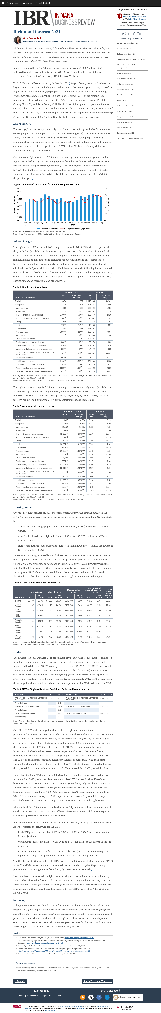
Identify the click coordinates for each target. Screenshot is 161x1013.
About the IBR (43, 2)
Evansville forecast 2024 (125, 89)
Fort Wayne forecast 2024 (125, 95)
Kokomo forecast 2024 (124, 111)
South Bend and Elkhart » (97, 981)
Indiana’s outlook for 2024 (126, 54)
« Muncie (20, 981)
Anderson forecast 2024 (125, 73)
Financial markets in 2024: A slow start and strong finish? (131, 66)
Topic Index (13, 2)
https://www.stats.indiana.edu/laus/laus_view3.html (44, 943)
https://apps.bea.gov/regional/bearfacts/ (79, 938)
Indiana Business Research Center (134, 16)
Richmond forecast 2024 (125, 133)
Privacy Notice (50, 1010)
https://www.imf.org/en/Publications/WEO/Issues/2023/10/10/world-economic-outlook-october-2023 (54, 951)
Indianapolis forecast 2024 (126, 106)
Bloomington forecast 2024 (126, 78)
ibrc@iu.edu (81, 1008)
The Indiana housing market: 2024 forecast (131, 59)
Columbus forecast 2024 (125, 84)
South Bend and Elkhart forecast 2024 (130, 138)
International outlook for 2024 (127, 43)
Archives (27, 2)
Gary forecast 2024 (123, 100)
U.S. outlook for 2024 (124, 48)
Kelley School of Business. (137, 19)
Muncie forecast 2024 (124, 127)
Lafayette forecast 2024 (125, 117)
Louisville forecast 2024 (125, 122)
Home (20, 996)
